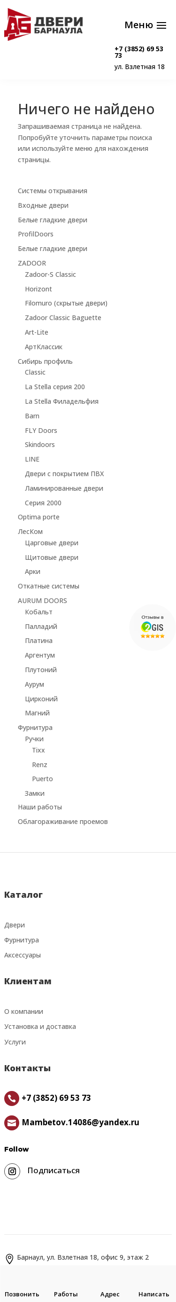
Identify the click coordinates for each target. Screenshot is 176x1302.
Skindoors (40, 444)
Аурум (34, 684)
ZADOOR (32, 263)
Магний (37, 712)
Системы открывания (52, 190)
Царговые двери (51, 542)
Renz (39, 764)
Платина (39, 640)
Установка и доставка (40, 1026)
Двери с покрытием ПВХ (64, 473)
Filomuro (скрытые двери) (66, 302)
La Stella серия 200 (55, 386)
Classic (35, 372)
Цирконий (41, 698)
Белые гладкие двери (52, 219)
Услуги (15, 1041)
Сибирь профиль (45, 361)
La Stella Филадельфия (62, 401)
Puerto (42, 778)
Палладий (41, 626)
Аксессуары (22, 954)
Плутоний (41, 669)
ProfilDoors (36, 233)
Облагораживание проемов (63, 821)
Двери (14, 924)
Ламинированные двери (64, 488)
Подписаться (53, 1170)
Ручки (34, 738)
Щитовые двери (51, 557)
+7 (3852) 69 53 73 (139, 52)
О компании (23, 1011)
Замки (35, 793)
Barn (32, 415)
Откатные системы (48, 585)
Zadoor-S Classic (50, 274)
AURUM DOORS (42, 600)
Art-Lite (36, 332)
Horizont (38, 288)
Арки (32, 571)
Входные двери (43, 205)
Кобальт (39, 611)
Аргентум (40, 655)
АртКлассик (43, 346)
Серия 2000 (43, 502)
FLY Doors (41, 430)
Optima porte (39, 516)
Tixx (38, 749)
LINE (32, 459)
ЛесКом (30, 531)
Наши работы (40, 806)
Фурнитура (35, 727)
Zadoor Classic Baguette (63, 317)
